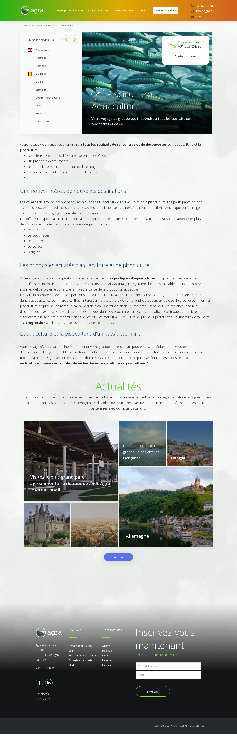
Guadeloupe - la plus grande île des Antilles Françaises (141, 453)
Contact (144, 11)
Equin (72, 652)
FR (196, 16)
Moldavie (107, 652)
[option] (51, 87)
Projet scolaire (99, 11)
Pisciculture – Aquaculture (82, 657)
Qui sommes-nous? (125, 11)
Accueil (26, 26)
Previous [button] (66, 40)
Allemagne (137, 538)
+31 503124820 (203, 6)
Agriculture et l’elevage (81, 648)
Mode (72, 667)
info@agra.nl (202, 11)
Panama (106, 667)
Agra (175, 728)
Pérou (105, 657)
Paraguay (107, 662)
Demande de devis (165, 11)
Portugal (178, 459)
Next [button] (75, 40)
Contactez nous (185, 57)
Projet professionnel (72, 11)
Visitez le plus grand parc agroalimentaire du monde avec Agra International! (70, 485)
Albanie (106, 648)
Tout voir (118, 559)
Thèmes (38, 26)
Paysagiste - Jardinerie (80, 662)
